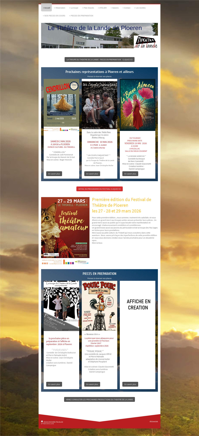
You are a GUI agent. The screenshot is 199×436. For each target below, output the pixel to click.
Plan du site (59, 422)
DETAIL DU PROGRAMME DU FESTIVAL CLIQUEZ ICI (99, 189)
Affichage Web (154, 421)
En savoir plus (54, 173)
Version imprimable (48, 422)
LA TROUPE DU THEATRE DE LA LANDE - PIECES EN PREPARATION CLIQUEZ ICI (99, 59)
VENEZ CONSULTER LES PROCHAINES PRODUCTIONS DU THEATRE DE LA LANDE (99, 399)
